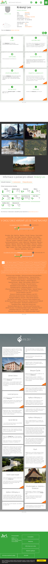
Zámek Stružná (10, 308)
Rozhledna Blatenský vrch (15, 306)
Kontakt (26, 555)
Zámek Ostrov (22, 279)
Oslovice (14, 245)
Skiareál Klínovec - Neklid (15, 282)
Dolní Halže (39, 235)
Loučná (39, 240)
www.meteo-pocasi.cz (33, 211)
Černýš (27, 235)
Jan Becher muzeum (11, 301)
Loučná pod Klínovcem (11, 242)
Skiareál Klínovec (34, 277)
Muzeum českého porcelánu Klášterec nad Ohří (23, 294)
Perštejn (34, 245)
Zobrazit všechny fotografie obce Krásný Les (24, 173)
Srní (16, 247)
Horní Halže (36, 237)
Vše (3, 262)
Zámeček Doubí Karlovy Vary (16, 311)
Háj (15, 237)
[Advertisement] (24, 112)
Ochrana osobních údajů (8, 555)
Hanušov (24, 237)
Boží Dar (16, 235)
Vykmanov (24, 249)
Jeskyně (36, 269)
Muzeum (26, 272)
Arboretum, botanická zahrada (26, 265)
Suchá (33, 247)
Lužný (20, 242)
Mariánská (33, 242)
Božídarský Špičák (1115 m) (29, 287)
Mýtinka (14, 244)
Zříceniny (12, 269)
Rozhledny (37, 265)
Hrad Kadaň (25, 309)
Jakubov (29, 239)
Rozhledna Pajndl (37, 308)
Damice (12, 30)
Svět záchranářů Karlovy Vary (31, 306)
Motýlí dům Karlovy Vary (29, 304)
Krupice (14, 240)
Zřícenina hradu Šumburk (12, 289)
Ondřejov (8, 245)
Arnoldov (7, 235)
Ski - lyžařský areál (36, 262)
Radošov (39, 245)
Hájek (19, 237)
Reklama (30, 541)
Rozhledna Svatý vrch (15, 309)
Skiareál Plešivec (37, 289)
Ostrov (26, 15)
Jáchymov (23, 239)
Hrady (43, 265)
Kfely (40, 239)
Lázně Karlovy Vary (23, 301)
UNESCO (27, 262)
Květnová (19, 240)
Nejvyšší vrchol (5, 272)
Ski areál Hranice (31, 284)
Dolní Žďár (11, 237)
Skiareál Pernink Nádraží (36, 301)
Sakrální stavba (43, 272)
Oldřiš (39, 244)
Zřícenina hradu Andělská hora (31, 299)
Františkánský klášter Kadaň (23, 308)
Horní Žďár (16, 239)
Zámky (6, 269)
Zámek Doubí (34, 309)
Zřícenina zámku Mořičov (18, 280)
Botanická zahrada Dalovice (17, 296)
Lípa (30, 240)
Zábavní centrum (33, 272)
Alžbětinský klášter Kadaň (32, 311)
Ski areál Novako (32, 286)
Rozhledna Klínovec (23, 277)
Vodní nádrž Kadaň (15, 303)
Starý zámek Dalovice (32, 296)
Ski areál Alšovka (33, 291)
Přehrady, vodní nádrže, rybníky (10, 265)
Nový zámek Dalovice (32, 297)
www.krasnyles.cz (28, 26)
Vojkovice (17, 249)
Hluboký (30, 237)
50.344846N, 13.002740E (30, 16)
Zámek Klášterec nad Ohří (23, 292)
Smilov (12, 247)
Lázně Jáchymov (12, 277)
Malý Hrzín (26, 242)
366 (25, 23)
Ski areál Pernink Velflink (14, 299)
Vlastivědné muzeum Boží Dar (18, 286)
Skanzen (44, 262)
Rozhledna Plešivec (26, 289)
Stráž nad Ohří (27, 247)
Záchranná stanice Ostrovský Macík (31, 275)
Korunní (8, 240)
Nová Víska (20, 244)
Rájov (7, 247)
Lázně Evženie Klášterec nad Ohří (18, 291)
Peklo (28, 245)
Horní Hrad (17, 30)
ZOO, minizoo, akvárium (11, 262)
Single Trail (19, 272)
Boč (12, 235)
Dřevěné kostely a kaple (21, 269)
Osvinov (24, 245)
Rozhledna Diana (16, 304)
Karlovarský (27, 12)
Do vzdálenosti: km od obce (19, 225)
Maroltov (39, 242)
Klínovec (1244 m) (12, 279)
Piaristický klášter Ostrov (33, 279)
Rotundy (31, 269)
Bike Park (12, 272)
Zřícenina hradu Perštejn (18, 284)
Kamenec (35, 239)
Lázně (41, 269)
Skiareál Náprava (31, 280)
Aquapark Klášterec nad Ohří (17, 297)
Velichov (38, 247)
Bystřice (22, 235)
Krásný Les (24, 7)
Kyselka (26, 240)
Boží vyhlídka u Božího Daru (31, 282)
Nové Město (27, 244)
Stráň (20, 247)
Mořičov (8, 244)
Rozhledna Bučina (15, 287)
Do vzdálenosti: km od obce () (18, 252)
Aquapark (21, 262)
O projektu (31, 537)
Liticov (34, 240)
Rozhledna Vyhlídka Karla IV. (30, 303)
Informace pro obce (30, 546)
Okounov (34, 244)
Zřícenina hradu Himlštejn (13, 275)
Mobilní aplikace (30, 550)
